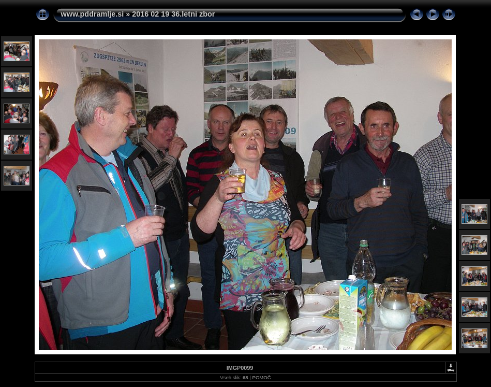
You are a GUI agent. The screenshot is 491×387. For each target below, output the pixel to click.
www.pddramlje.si (92, 14)
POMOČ (261, 377)
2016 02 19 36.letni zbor (173, 14)
